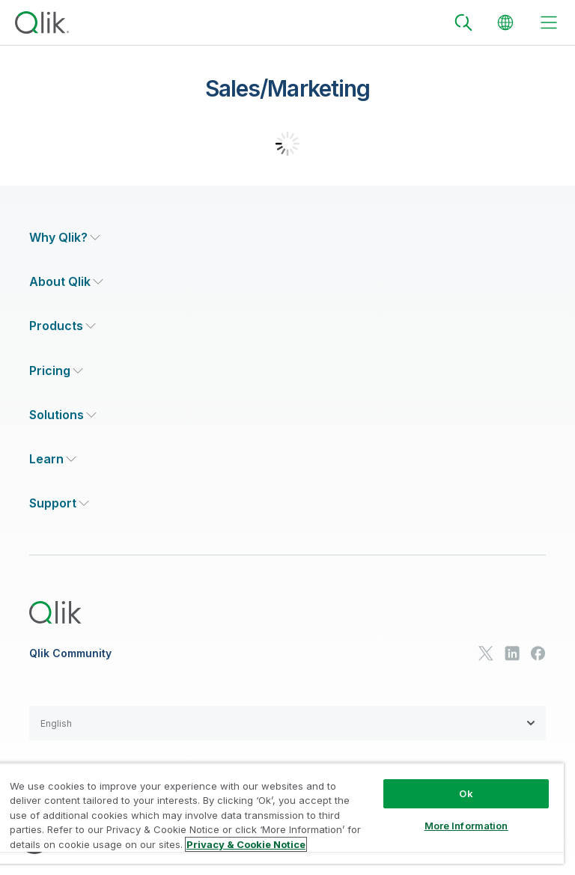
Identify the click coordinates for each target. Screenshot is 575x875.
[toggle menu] (549, 22)
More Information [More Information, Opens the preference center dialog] (466, 826)
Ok (465, 793)
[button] (287, 723)
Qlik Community (70, 653)
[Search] (463, 22)
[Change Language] (505, 22)
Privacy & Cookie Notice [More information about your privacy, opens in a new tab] (245, 844)
